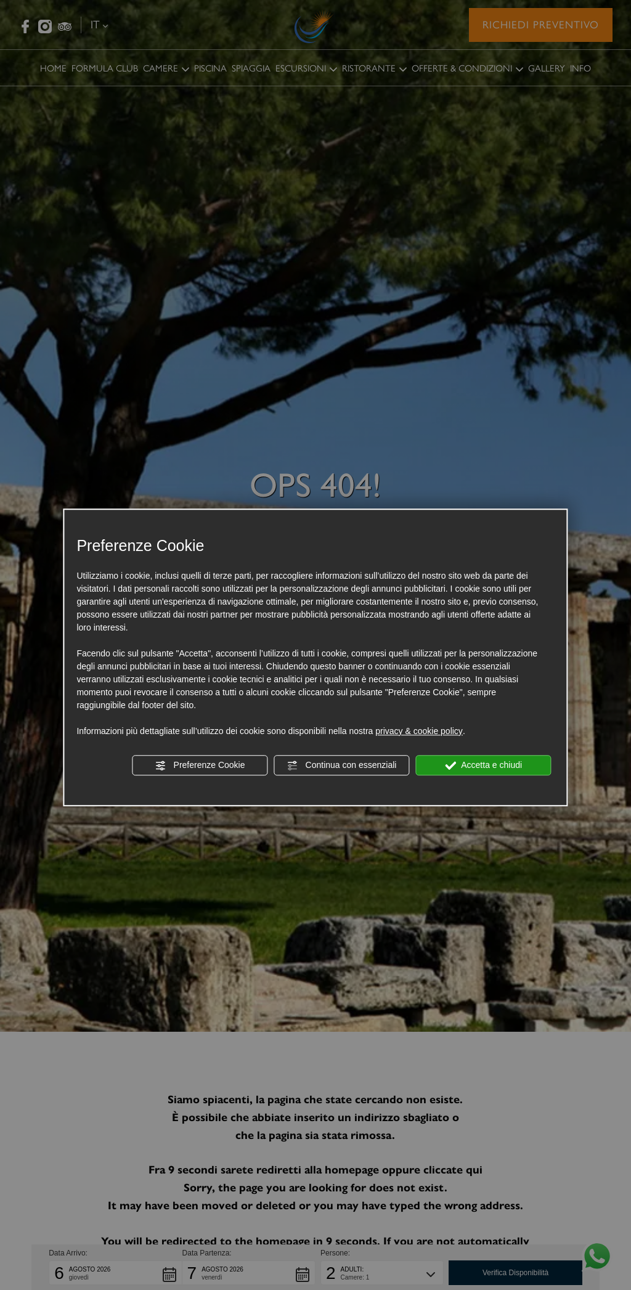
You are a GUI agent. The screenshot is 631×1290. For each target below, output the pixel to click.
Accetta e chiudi (483, 765)
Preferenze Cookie (200, 765)
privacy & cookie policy (419, 731)
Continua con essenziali (342, 765)
